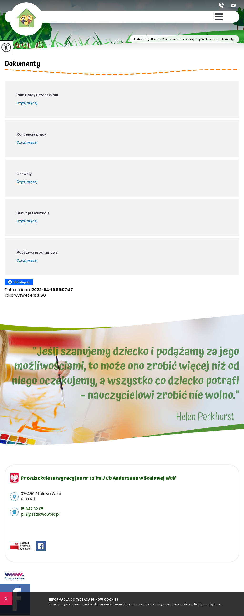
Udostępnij (18, 282)
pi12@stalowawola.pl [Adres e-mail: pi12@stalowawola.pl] (40, 514)
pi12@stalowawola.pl (233, 5)
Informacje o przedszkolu (196, 39)
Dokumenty (22, 65)
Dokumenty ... (225, 39)
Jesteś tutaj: (142, 39)
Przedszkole (168, 39)
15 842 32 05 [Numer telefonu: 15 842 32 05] (32, 509)
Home (155, 39)
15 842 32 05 (221, 5)
